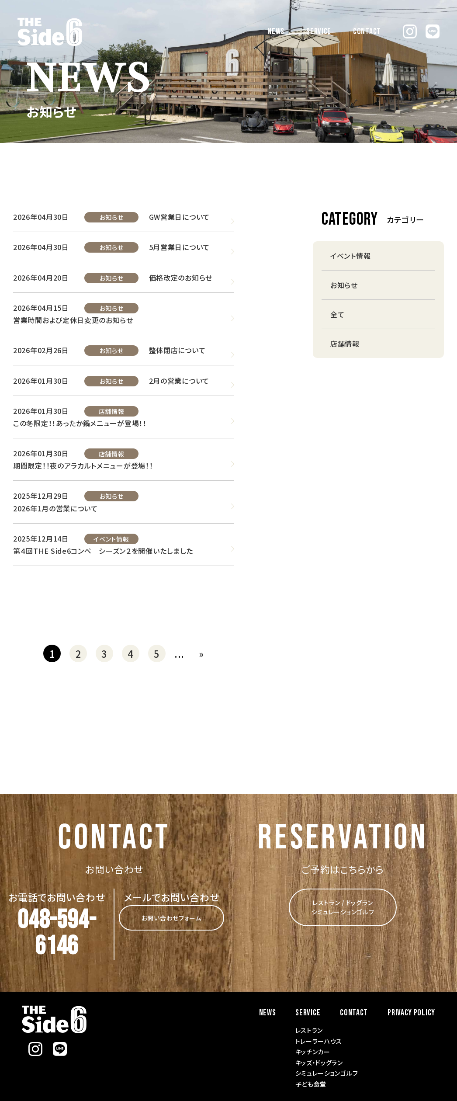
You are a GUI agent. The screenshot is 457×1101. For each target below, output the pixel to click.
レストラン (309, 1029)
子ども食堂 (311, 1082)
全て (337, 314)
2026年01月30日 (41, 380)
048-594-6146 (57, 932)
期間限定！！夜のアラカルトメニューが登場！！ (83, 464)
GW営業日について (179, 217)
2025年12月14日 (41, 537)
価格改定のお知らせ (180, 277)
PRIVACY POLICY (411, 1011)
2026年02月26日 (41, 349)
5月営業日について (179, 247)
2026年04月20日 (41, 277)
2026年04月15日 (41, 307)
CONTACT (367, 31)
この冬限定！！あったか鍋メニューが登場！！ (80, 422)
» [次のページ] (201, 652)
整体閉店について (177, 349)
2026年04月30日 (41, 217)
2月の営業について (179, 380)
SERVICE (318, 31)
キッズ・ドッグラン (319, 1061)
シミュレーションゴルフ (326, 1071)
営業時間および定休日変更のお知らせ (73, 319)
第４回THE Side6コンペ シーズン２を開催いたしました (103, 549)
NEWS (275, 31)
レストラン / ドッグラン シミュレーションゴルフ (343, 906)
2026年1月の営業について (55, 507)
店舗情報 (111, 410)
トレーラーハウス (319, 1039)
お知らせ (111, 217)
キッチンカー (312, 1050)
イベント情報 (111, 537)
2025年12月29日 (41, 495)
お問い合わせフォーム (171, 916)
